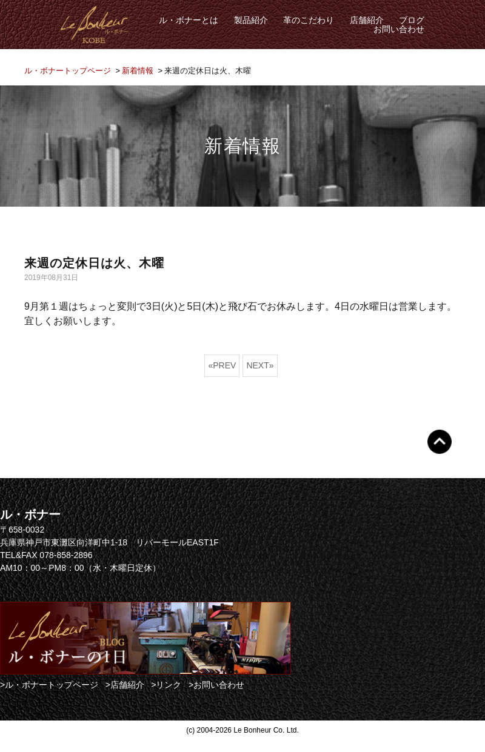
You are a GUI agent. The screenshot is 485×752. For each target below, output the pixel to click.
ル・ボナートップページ (67, 70)
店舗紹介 (367, 20)
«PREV (222, 365)
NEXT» (259, 365)
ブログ (411, 20)
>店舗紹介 (124, 685)
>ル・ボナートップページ (49, 685)
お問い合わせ (398, 29)
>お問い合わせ (216, 685)
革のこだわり (308, 20)
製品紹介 (251, 20)
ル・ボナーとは (188, 20)
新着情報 (137, 70)
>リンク (166, 685)
